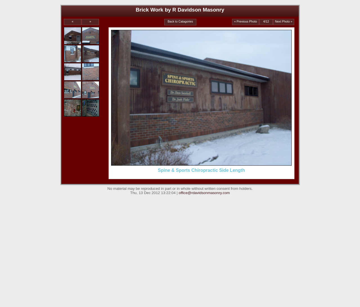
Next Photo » (283, 21)
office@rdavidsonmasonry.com (204, 193)
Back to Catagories (180, 21)
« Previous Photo (245, 21)
